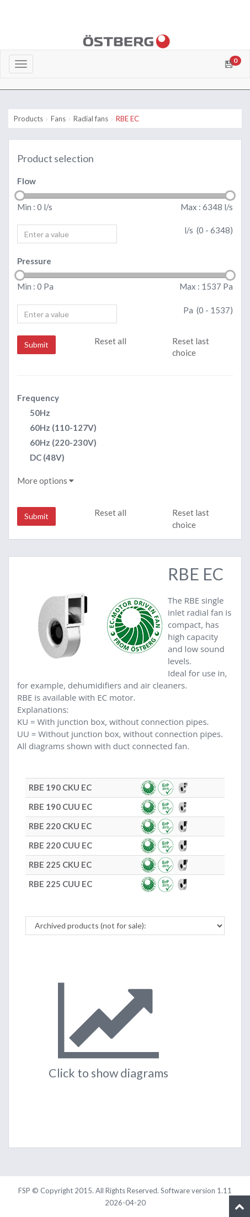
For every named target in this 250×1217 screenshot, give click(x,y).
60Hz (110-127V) (57, 428)
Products (28, 118)
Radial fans (90, 118)
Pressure (34, 261)
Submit (36, 344)
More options (45, 480)
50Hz (33, 413)
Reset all (110, 341)
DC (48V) (41, 458)
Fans (58, 118)
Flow (26, 181)
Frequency (38, 398)
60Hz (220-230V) (57, 443)
